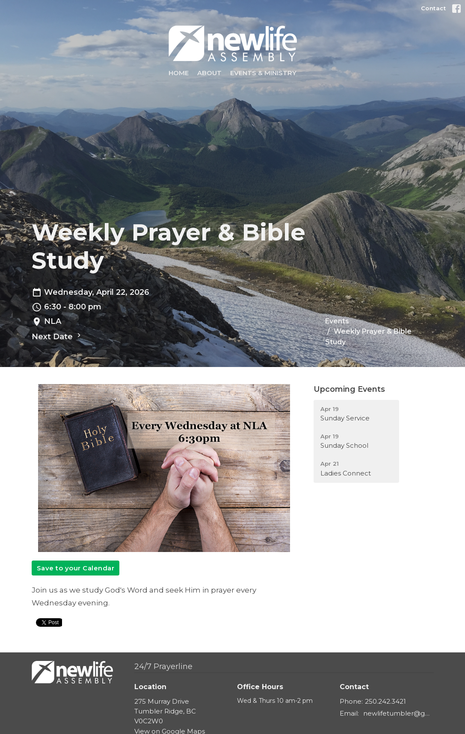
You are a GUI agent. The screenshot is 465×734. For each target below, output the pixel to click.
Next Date (57, 336)
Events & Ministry (263, 73)
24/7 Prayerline (163, 666)
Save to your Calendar (76, 568)
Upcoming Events (349, 389)
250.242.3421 (385, 701)
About (209, 73)
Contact (433, 8)
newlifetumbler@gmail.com (398, 713)
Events (337, 321)
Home (179, 73)
